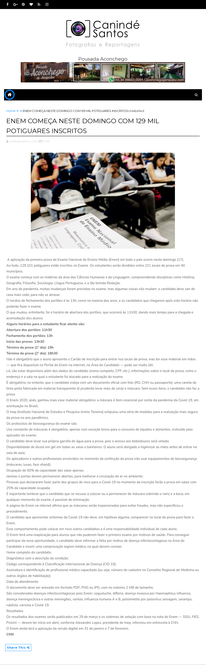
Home (11, 111)
